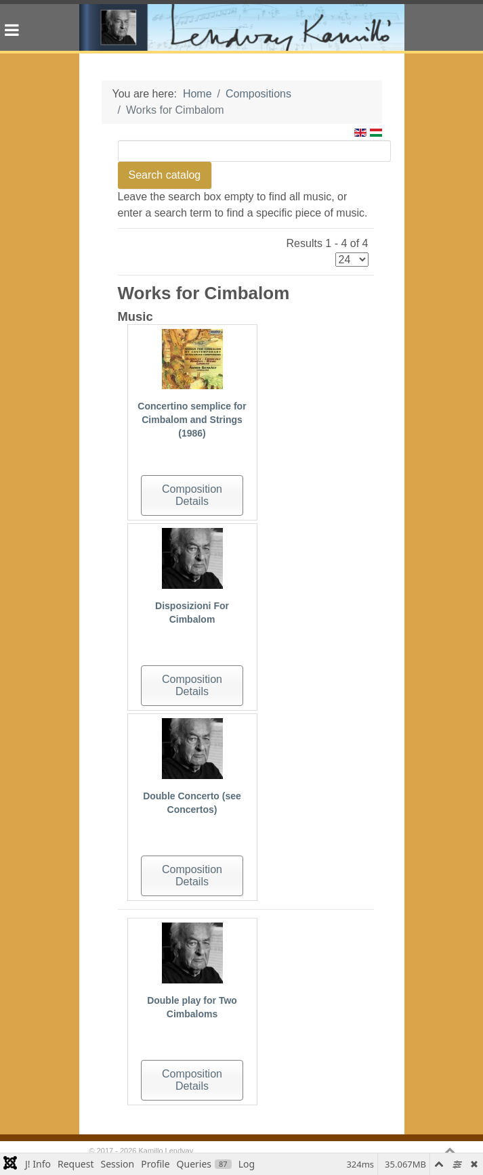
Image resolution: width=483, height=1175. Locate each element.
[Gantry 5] (241, 27)
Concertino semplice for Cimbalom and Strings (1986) (192, 420)
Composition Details (192, 495)
